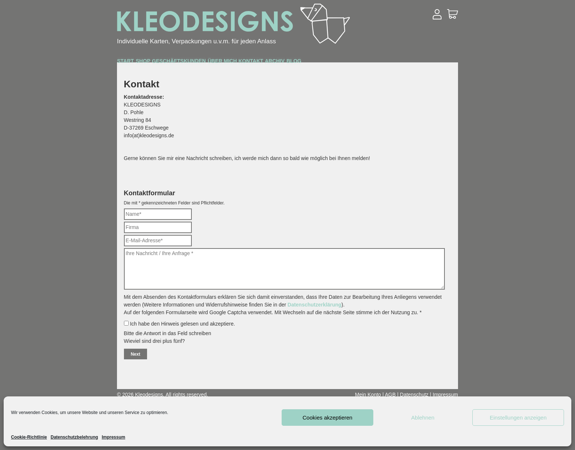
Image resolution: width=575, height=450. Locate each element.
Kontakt (351, 63)
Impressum (113, 437)
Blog (434, 63)
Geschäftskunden (231, 63)
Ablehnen (422, 417)
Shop (171, 63)
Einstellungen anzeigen (518, 417)
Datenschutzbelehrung (74, 437)
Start (135, 63)
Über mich (301, 63)
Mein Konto (368, 395)
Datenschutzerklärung (314, 305)
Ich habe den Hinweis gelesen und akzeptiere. (179, 324)
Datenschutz (414, 395)
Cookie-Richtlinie (29, 437)
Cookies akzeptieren (327, 417)
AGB (390, 395)
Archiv (396, 63)
